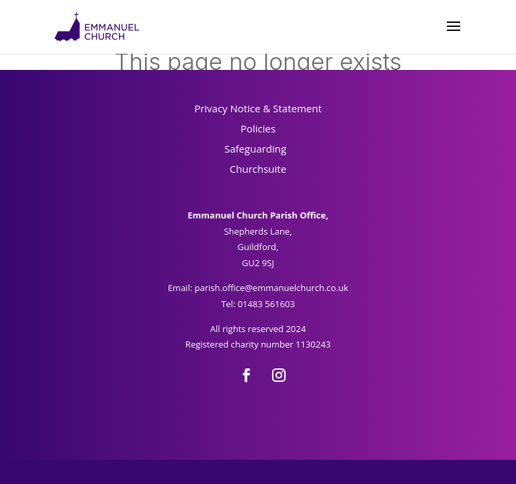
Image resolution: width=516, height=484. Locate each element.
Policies (258, 128)
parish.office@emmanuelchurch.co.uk (271, 288)
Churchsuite (258, 168)
